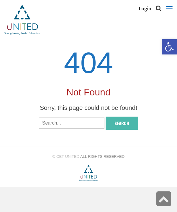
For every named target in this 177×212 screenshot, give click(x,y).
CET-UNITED (67, 156)
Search (121, 123)
